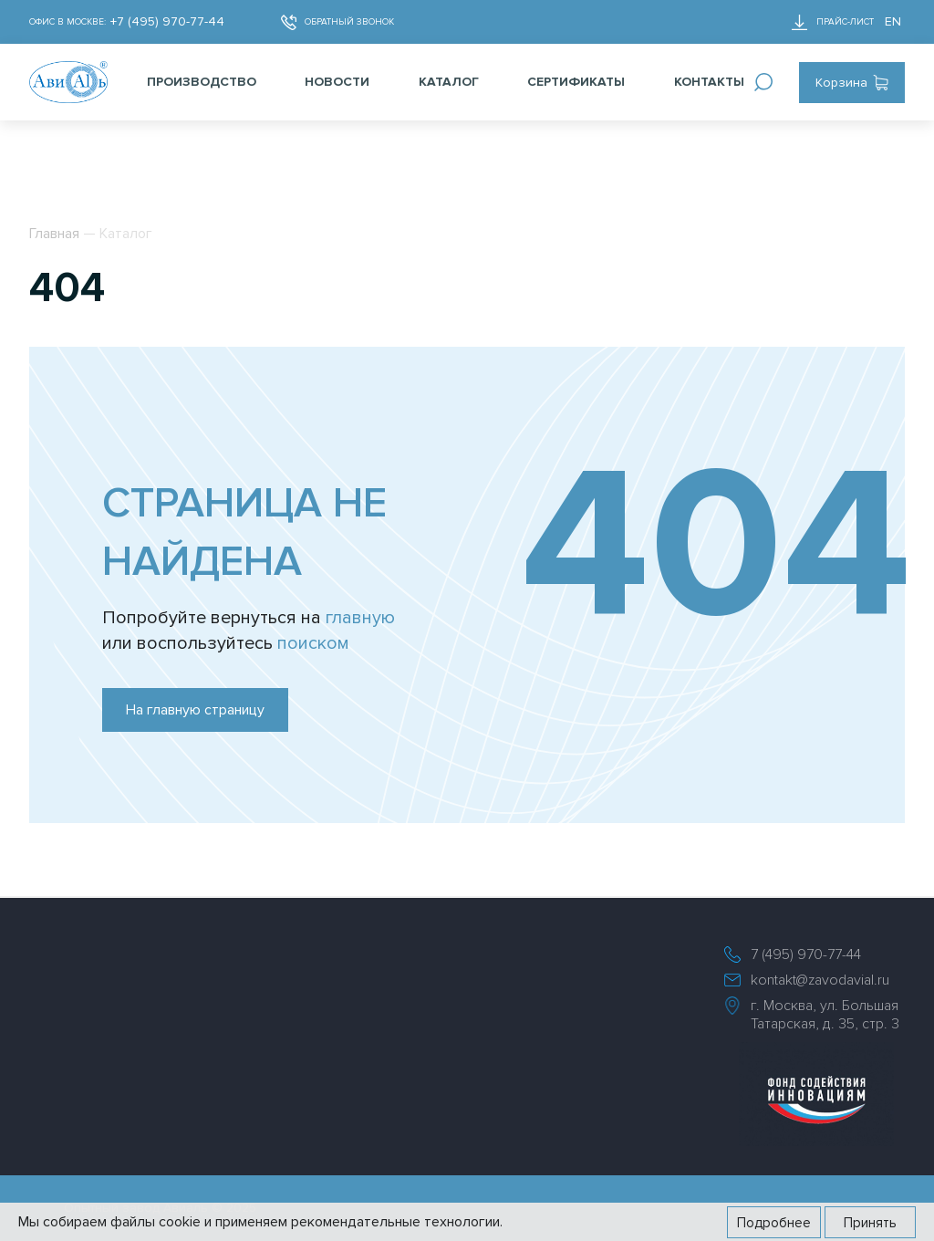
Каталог (449, 81)
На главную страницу (195, 710)
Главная (54, 233)
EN (893, 21)
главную (360, 618)
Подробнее (774, 1223)
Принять (870, 1223)
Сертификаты (576, 81)
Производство (201, 81)
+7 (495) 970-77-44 (167, 21)
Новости (337, 81)
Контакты (709, 81)
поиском (313, 643)
